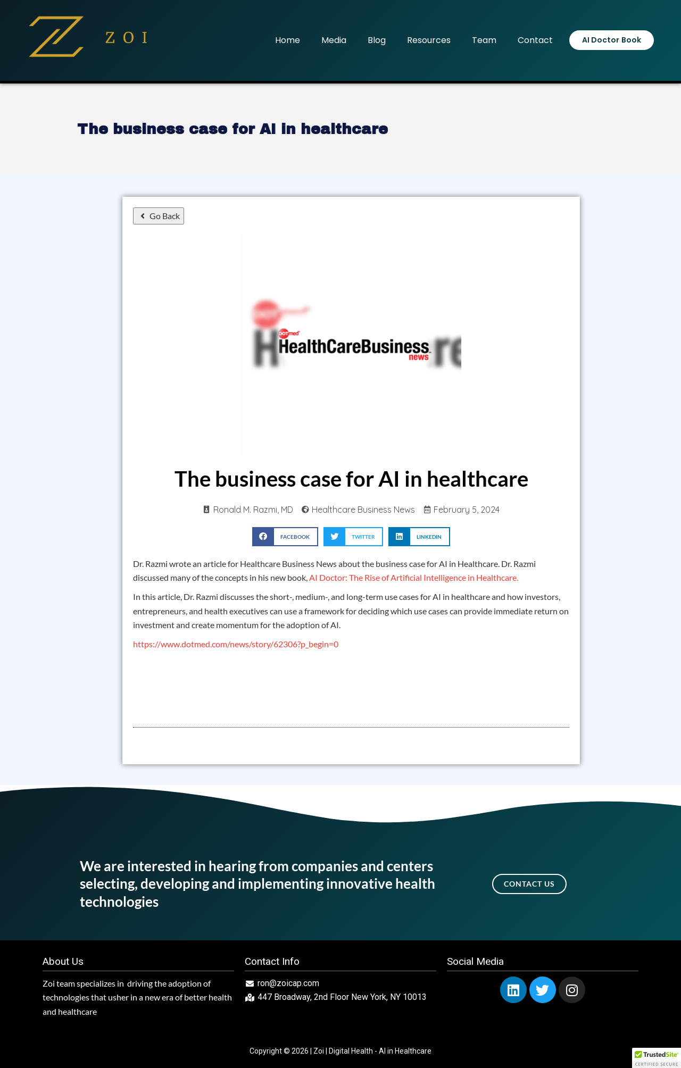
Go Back (158, 216)
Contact (535, 40)
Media (333, 40)
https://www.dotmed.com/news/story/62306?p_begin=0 (235, 644)
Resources (429, 40)
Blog (377, 40)
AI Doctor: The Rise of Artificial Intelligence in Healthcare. (413, 577)
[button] (285, 536)
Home (287, 40)
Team (484, 40)
